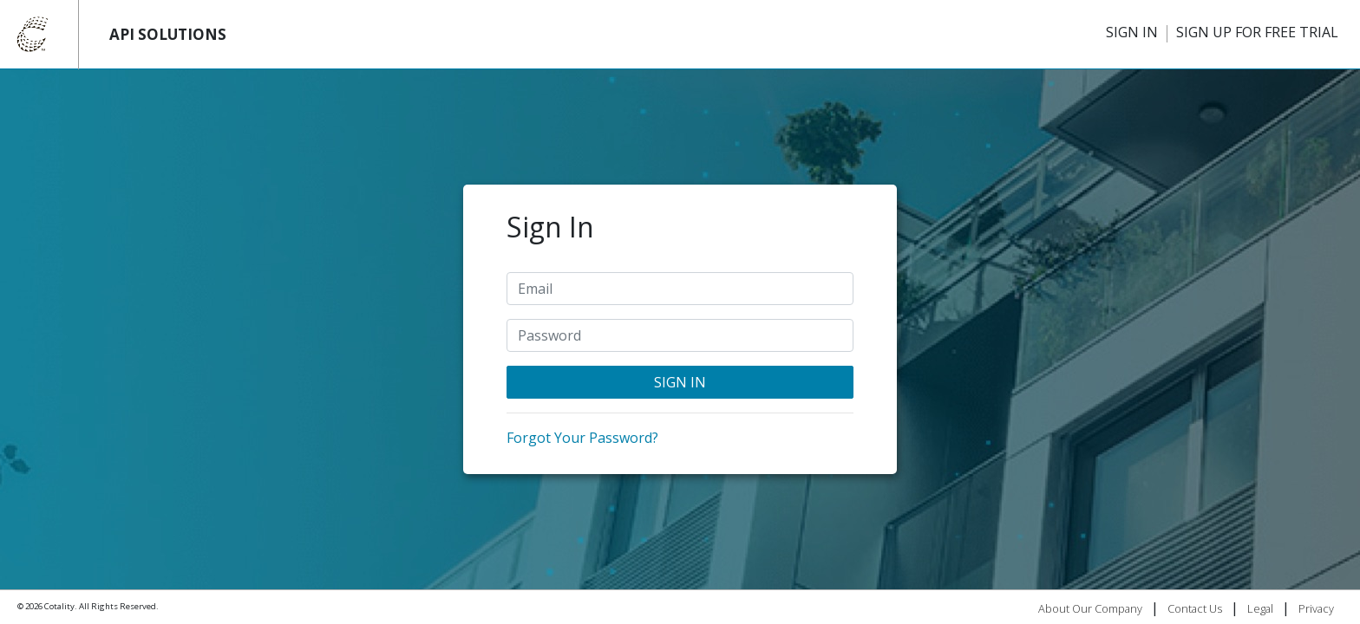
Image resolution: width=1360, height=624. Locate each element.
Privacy (1316, 608)
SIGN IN (1132, 32)
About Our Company (1090, 608)
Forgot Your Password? (582, 437)
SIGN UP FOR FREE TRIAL (1257, 32)
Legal (1260, 608)
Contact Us (1194, 608)
